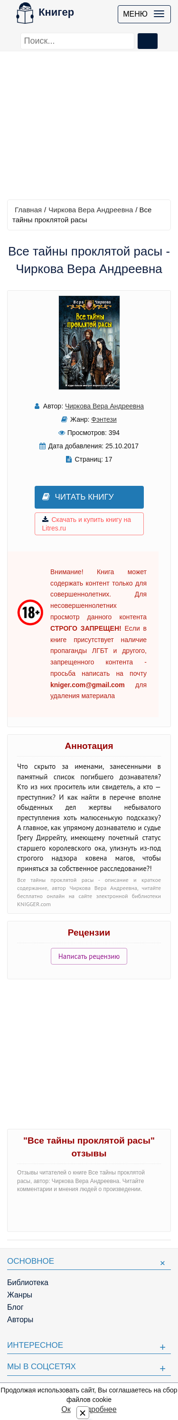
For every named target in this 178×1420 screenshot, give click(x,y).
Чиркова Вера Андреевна (90, 210)
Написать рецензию (89, 956)
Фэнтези (104, 419)
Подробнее (97, 1409)
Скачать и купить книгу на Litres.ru (86, 524)
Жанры (19, 1295)
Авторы (20, 1320)
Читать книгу (78, 497)
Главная (28, 210)
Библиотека (27, 1282)
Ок (65, 1409)
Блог (15, 1307)
